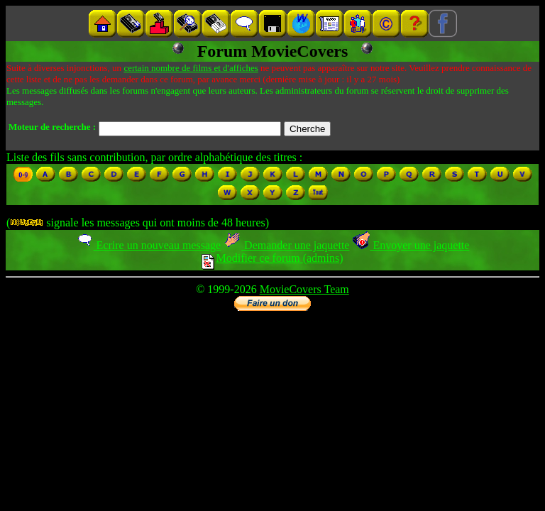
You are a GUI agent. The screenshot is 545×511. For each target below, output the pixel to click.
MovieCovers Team (304, 289)
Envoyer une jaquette (410, 245)
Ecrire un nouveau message (148, 245)
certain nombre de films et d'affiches (190, 67)
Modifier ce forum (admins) (272, 258)
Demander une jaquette (286, 245)
